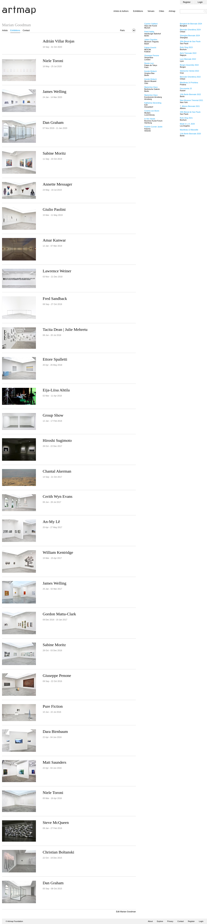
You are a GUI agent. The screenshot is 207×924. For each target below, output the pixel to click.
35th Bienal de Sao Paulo (190, 41)
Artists (5, 30)
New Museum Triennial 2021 (191, 100)
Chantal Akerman (57, 471)
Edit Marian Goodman (126, 911)
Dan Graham (53, 122)
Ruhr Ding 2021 (186, 118)
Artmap (172, 11)
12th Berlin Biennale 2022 (190, 94)
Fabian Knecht (150, 48)
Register (187, 2)
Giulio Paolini (54, 209)
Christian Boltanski (58, 852)
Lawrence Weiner (57, 271)
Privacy (170, 921)
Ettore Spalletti (55, 359)
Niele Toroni (53, 61)
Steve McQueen (56, 822)
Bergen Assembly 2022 (189, 65)
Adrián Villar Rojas (58, 41)
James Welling (54, 91)
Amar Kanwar (54, 240)
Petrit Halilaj (149, 32)
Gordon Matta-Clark (59, 614)
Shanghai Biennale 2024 (190, 36)
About (150, 921)
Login (200, 2)
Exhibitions (138, 11)
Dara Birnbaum (55, 731)
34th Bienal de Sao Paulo (190, 112)
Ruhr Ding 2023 (186, 47)
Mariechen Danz (151, 87)
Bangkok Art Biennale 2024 (191, 24)
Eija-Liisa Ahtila (56, 390)
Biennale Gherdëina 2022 (190, 77)
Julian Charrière (150, 40)
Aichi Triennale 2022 (188, 53)
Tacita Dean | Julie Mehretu (65, 329)
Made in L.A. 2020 (187, 124)
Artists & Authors (121, 11)
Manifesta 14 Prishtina (189, 83)
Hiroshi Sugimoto (57, 440)
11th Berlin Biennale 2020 (190, 134)
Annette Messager (57, 184)
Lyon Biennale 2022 (188, 59)
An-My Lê (51, 521)
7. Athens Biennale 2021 (190, 106)
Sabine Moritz (54, 153)
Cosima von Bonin (151, 111)
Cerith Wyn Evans (57, 496)
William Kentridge (58, 552)
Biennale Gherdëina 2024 (190, 30)
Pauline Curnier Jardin (153, 127)
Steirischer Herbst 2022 (189, 71)
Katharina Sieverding (152, 103)
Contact (26, 30)
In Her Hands (149, 119)
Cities (161, 11)
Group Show (53, 415)
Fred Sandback (55, 298)
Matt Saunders (54, 762)
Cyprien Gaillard (150, 24)
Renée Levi (149, 63)
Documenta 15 (186, 88)
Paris (122, 30)
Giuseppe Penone (57, 675)
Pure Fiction (53, 706)
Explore (160, 921)
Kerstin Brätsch (150, 71)
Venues (151, 11)
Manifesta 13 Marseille (189, 130)
